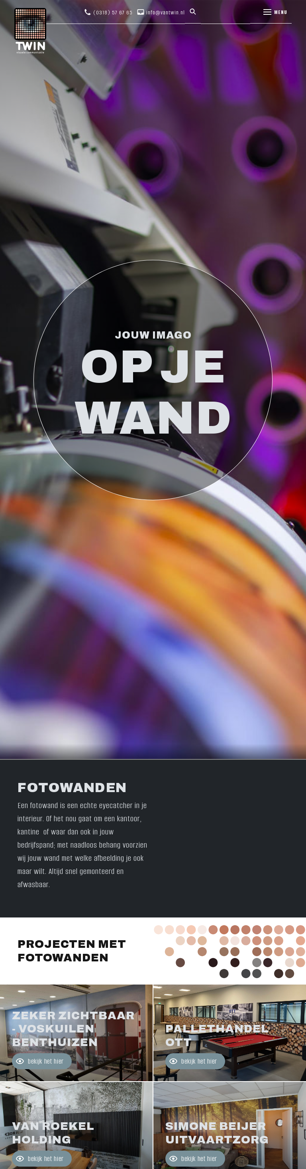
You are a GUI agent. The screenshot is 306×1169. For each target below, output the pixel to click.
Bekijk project (76, 1033)
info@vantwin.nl (165, 12)
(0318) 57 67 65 (113, 12)
